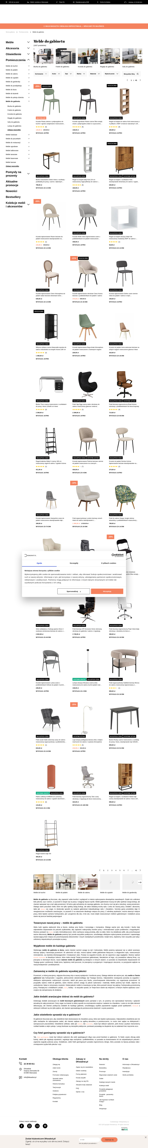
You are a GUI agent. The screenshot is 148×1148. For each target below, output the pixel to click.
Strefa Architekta (103, 2)
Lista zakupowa (131, 8)
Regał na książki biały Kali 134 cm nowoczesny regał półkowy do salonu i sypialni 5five (85, 181)
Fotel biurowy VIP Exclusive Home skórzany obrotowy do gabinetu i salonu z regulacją (87, 630)
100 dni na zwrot (12, 2)
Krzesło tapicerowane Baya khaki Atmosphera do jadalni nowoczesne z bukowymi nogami (87, 348)
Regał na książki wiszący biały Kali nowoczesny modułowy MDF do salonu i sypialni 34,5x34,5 (122, 238)
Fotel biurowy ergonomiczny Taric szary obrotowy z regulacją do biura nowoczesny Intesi (86, 798)
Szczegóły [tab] (74, 563)
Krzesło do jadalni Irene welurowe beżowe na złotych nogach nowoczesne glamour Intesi (124, 348)
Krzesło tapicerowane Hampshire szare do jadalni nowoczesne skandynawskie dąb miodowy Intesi (50, 519)
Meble (23, 17)
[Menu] (13, 18)
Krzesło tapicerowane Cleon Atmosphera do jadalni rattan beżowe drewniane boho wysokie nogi (50, 295)
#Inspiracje (47, 20)
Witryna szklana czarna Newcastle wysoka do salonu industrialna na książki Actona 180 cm (51, 348)
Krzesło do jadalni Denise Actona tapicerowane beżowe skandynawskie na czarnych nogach (122, 462)
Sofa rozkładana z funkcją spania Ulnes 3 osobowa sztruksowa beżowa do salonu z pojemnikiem (49, 630)
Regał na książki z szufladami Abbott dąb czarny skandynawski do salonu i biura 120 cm (123, 798)
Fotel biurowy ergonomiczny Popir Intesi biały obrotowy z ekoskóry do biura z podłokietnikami (124, 630)
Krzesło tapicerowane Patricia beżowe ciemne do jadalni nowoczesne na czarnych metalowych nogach (87, 462)
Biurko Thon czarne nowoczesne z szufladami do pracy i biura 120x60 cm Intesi (51, 405)
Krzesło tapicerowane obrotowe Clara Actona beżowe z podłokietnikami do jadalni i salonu (87, 295)
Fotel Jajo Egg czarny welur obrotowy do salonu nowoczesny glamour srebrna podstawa (86, 405)
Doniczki (135, 1006)
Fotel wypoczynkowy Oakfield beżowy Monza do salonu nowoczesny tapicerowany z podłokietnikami (124, 684)
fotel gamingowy (43, 1037)
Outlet (23, 20)
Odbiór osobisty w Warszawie (37, 2)
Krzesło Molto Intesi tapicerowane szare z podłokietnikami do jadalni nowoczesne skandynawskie (86, 238)
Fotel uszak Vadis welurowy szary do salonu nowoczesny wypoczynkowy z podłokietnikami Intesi (51, 741)
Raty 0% (60, 2)
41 (136, 870)
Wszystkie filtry (131, 74)
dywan (43, 909)
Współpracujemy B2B (81, 2)
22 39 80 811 (138, 2)
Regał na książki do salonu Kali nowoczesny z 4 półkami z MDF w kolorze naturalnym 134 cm (124, 123)
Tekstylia (116, 17)
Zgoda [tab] (39, 563)
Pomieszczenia (23, 32)
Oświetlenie (130, 17)
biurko (51, 932)
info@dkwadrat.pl (30, 1077)
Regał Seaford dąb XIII (43, 853)
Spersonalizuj (74, 591)
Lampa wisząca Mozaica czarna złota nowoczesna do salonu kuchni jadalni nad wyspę (86, 684)
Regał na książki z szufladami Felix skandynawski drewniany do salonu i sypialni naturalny (124, 181)
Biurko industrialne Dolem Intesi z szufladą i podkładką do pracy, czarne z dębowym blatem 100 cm (50, 181)
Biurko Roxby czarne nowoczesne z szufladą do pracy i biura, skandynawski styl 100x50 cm (124, 741)
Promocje (35, 20)
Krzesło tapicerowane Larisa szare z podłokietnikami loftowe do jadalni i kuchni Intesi (50, 684)
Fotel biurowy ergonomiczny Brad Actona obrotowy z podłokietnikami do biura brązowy (124, 405)
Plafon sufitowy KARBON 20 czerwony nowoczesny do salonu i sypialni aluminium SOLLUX (50, 798)
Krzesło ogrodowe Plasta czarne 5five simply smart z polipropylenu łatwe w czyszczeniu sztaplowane (87, 123)
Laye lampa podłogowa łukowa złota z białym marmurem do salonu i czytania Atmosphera (87, 741)
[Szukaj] (96, 10)
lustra (66, 987)
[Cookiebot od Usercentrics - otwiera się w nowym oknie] (113, 555)
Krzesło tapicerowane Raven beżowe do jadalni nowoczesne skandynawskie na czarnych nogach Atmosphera (49, 238)
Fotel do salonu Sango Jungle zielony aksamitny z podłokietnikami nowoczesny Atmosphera (122, 519)
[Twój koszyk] (138, 9)
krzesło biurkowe (39, 957)
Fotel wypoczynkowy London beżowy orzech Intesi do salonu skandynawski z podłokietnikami (87, 519)
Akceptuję (107, 591)
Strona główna (10, 32)
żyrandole (89, 1024)
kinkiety (80, 1024)
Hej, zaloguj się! (119, 10)
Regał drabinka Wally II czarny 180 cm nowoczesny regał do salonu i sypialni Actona (51, 462)
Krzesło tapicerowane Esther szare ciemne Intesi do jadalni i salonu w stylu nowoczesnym (123, 295)
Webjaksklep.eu (124, 1122)
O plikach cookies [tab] (108, 563)
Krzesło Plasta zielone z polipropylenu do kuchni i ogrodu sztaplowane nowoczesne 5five (50, 123)
